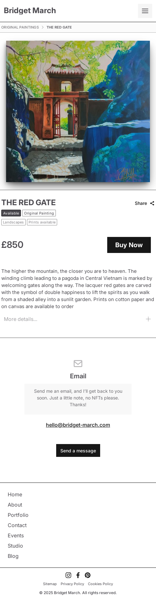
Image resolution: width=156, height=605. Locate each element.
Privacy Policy (72, 584)
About (15, 504)
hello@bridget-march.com (78, 425)
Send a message (78, 450)
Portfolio (18, 515)
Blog (13, 556)
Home (15, 494)
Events (16, 535)
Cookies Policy (100, 584)
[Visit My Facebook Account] (78, 575)
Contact (17, 525)
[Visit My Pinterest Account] (87, 575)
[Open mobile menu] (145, 11)
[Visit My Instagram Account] (68, 575)
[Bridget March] (30, 11)
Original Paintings (20, 27)
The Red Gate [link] (59, 27)
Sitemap (50, 584)
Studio (15, 545)
